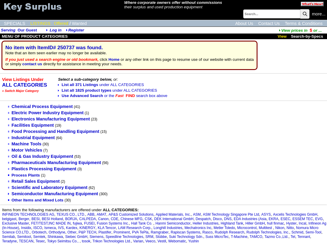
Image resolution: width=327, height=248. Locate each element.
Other (71, 232)
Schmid (297, 232)
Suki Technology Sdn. (186, 237)
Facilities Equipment (31, 125)
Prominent (121, 232)
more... (319, 14)
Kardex (71, 228)
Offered (61, 23)
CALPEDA (87, 219)
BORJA (71, 219)
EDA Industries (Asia (250, 219)
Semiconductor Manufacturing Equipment (53, 193)
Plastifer (105, 232)
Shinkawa (55, 237)
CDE (114, 219)
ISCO (38, 228)
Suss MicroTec (217, 237)
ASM (197, 214)
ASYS (266, 214)
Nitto (290, 228)
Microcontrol (246, 228)
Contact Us (269, 23)
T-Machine (239, 237)
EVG (319, 219)
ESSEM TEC (303, 219)
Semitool (24, 237)
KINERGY (88, 228)
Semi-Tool (313, 232)
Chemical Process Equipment (40, 106)
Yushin (193, 241)
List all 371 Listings (101, 84)
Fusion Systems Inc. (113, 223)
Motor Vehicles (25, 150)
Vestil (161, 241)
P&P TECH (88, 232)
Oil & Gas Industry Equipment (40, 156)
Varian (138, 241)
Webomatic (177, 241)
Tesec (40, 241)
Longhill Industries (168, 228)
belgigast (9, 219)
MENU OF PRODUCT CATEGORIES (35, 36)
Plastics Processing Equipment (42, 168)
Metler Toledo (224, 228)
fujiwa (77, 223)
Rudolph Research (229, 232)
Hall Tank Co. (142, 223)
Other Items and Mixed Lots (36, 200)
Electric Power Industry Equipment (46, 112)
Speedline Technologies (124, 237)
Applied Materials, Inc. (173, 214)
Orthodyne (57, 232)
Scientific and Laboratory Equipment (48, 187)
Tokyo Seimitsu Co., (63, 241)
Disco (217, 219)
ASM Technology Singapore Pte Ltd (231, 214)
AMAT (101, 214)
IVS (61, 228)
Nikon (280, 228)
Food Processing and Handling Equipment (53, 131)
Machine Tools (25, 144)
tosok (86, 241)
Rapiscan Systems (185, 232)
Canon (103, 219)
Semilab (8, 237)
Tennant (303, 237)
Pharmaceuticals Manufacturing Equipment (54, 162)
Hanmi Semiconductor (172, 223)
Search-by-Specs (307, 36)
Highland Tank (232, 223)
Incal (302, 223)
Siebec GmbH (76, 237)
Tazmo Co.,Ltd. (276, 237)
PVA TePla (140, 232)
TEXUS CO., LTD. (70, 214)
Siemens (97, 237)
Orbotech (39, 232)
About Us (244, 23)
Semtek (39, 237)
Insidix (26, 228)
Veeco (150, 241)
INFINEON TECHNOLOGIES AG (28, 214)
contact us (32, 64)
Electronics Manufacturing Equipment (49, 119)
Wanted (79, 23)
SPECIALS (14, 23)
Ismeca (50, 228)
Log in (55, 30)
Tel (293, 237)
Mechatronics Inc (197, 228)
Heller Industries (206, 223)
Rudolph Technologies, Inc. (268, 232)
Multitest (266, 228)
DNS (227, 219)
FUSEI (89, 223)
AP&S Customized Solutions (130, 214)
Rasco (208, 232)
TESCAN (26, 241)
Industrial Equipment (31, 137)
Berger (23, 219)
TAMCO (256, 237)
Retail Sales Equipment (34, 181)
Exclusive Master (15, 223)
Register (76, 30)
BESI (35, 219)
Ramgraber (159, 232)
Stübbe (161, 237)
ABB (90, 214)
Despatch (203, 219)
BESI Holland (52, 219)
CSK (148, 219)
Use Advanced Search (112, 95)
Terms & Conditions (304, 23)
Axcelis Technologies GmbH (295, 214)
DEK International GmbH (173, 219)
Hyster (291, 223)
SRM (150, 237)
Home (113, 59)
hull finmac (275, 223)
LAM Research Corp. (134, 228)
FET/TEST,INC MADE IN (51, 223)
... (300, 30)
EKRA (274, 219)
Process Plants (24, 175)
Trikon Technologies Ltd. (112, 241)
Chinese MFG (132, 219)
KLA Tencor (107, 228)
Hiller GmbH (255, 223)
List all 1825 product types (107, 90)
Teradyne (9, 241)
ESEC (285, 219)
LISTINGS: (40, 23)
